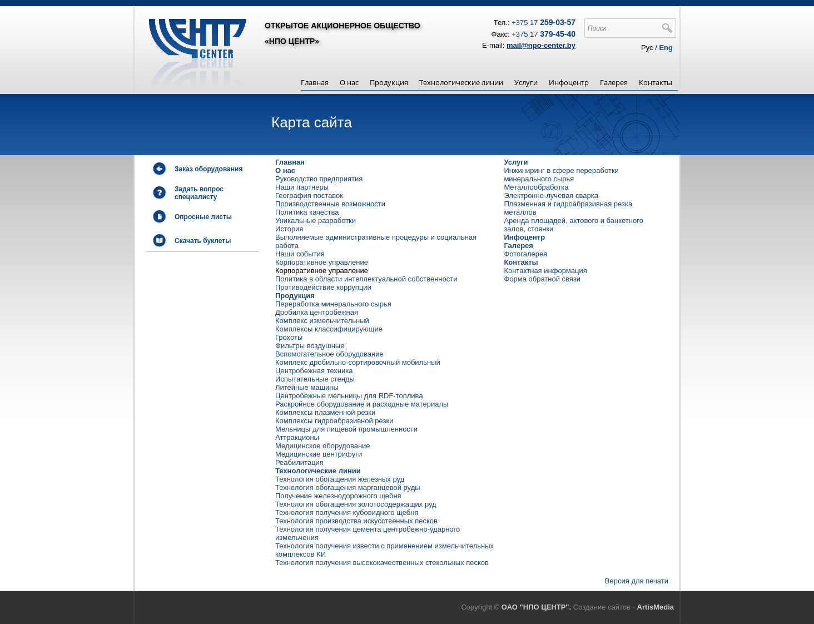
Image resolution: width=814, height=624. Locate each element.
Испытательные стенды (315, 379)
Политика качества (307, 212)
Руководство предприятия (319, 179)
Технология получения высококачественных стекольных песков (382, 562)
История (289, 229)
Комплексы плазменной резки (325, 412)
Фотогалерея (525, 254)
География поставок (309, 195)
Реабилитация (299, 462)
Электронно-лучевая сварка (551, 195)
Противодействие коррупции (323, 287)
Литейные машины (307, 387)
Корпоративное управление (321, 262)
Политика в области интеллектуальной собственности (366, 279)
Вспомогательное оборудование (329, 354)
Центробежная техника (314, 371)
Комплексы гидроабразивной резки (334, 421)
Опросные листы (203, 217)
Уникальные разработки (315, 220)
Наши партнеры (302, 187)
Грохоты (288, 337)
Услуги (526, 82)
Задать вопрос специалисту (199, 193)
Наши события (300, 254)
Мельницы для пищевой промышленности (346, 429)
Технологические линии (461, 82)
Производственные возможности (330, 204)
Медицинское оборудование (322, 446)
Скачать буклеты (203, 241)
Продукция (389, 82)
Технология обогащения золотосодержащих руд (355, 504)
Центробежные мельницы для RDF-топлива (349, 396)
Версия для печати (636, 581)
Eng (666, 47)
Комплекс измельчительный (322, 320)
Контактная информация (545, 270)
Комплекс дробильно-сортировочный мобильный (357, 362)
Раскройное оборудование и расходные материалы (361, 404)
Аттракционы (297, 437)
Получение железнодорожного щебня (338, 496)
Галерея (614, 82)
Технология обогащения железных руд (339, 479)
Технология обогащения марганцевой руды (347, 487)
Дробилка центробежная (316, 312)
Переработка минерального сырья (333, 304)
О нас (349, 82)
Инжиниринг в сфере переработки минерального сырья (561, 174)
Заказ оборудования (208, 169)
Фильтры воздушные (309, 345)
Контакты (655, 82)
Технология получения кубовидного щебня (346, 512)
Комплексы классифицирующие (329, 329)
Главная (315, 82)
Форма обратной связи (542, 279)
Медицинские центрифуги (318, 454)
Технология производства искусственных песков (356, 521)
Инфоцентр (569, 82)
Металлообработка (536, 187)
